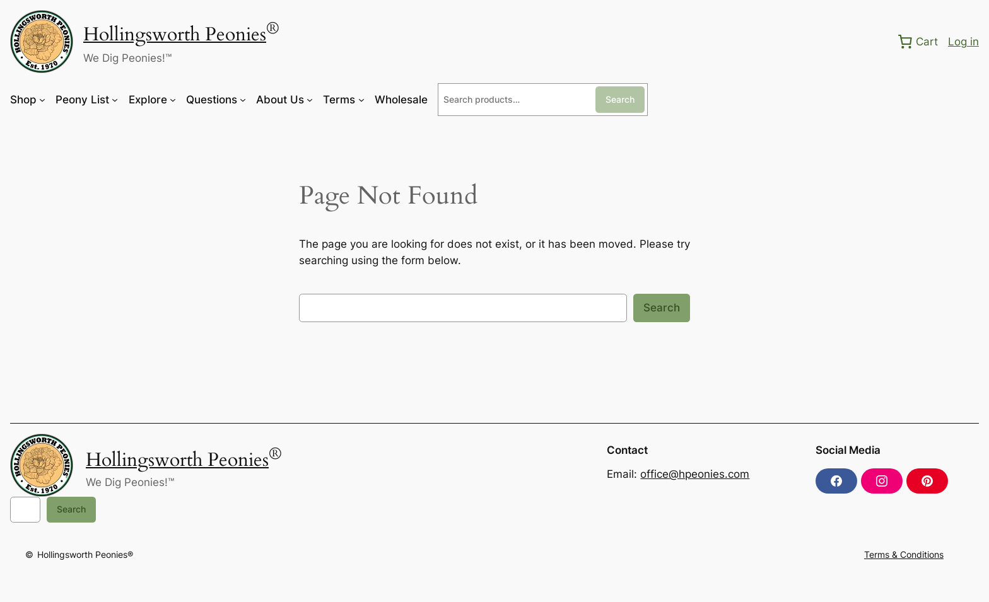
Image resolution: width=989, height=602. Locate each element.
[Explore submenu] (173, 99)
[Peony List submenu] (115, 99)
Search (620, 99)
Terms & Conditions (904, 554)
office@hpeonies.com (694, 474)
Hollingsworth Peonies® (85, 554)
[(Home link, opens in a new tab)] (41, 41)
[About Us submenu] (310, 99)
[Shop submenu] (42, 99)
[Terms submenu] (361, 99)
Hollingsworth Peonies (174, 34)
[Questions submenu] (243, 99)
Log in (963, 41)
